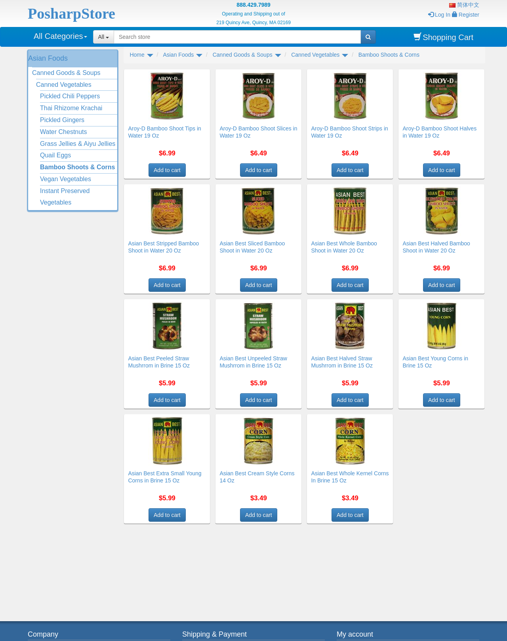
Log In (439, 14)
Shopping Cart (443, 37)
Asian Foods (48, 58)
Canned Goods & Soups (66, 72)
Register (465, 14)
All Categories (60, 36)
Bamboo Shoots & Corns (77, 167)
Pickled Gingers (62, 120)
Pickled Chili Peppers (70, 96)
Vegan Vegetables (65, 179)
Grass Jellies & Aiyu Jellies (77, 143)
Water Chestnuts (63, 131)
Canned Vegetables (63, 84)
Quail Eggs (55, 155)
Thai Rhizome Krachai (71, 108)
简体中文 (464, 5)
